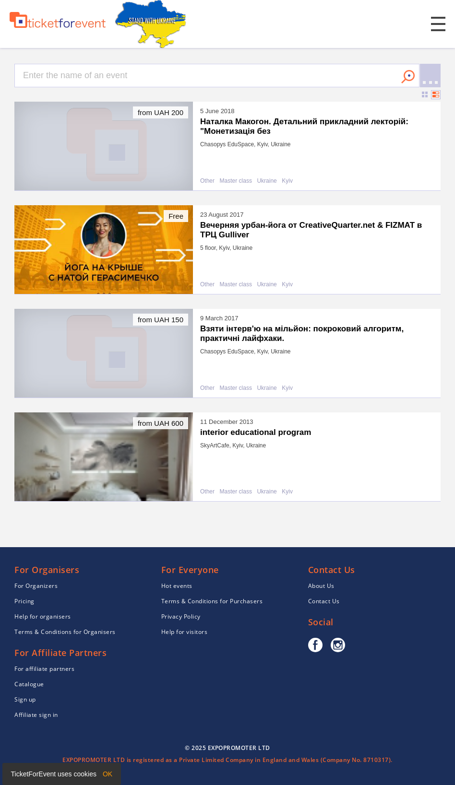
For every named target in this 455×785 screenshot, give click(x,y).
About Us (321, 586)
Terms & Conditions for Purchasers (212, 601)
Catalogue (29, 684)
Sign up (25, 699)
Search (408, 76)
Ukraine (266, 181)
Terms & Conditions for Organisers (65, 632)
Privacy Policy (181, 616)
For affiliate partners (44, 669)
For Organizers (36, 586)
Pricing (24, 601)
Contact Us (324, 601)
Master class (236, 181)
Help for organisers (42, 616)
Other (207, 181)
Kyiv (287, 181)
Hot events (176, 586)
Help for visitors (184, 632)
